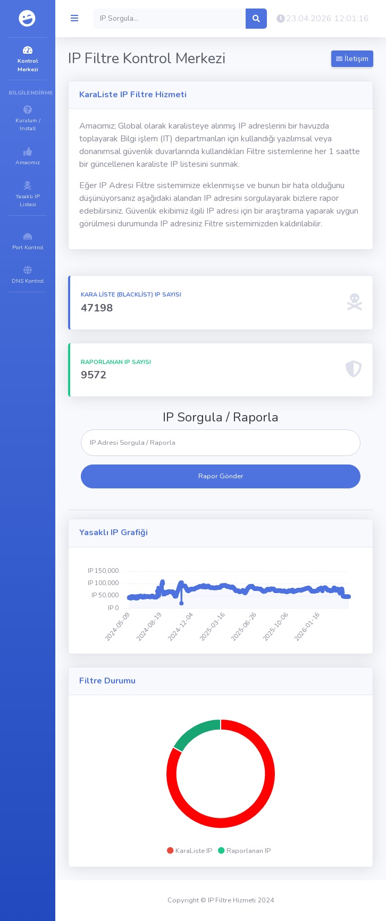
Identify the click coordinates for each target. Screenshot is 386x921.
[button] (322, 18)
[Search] (170, 19)
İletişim (352, 59)
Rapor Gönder (221, 476)
